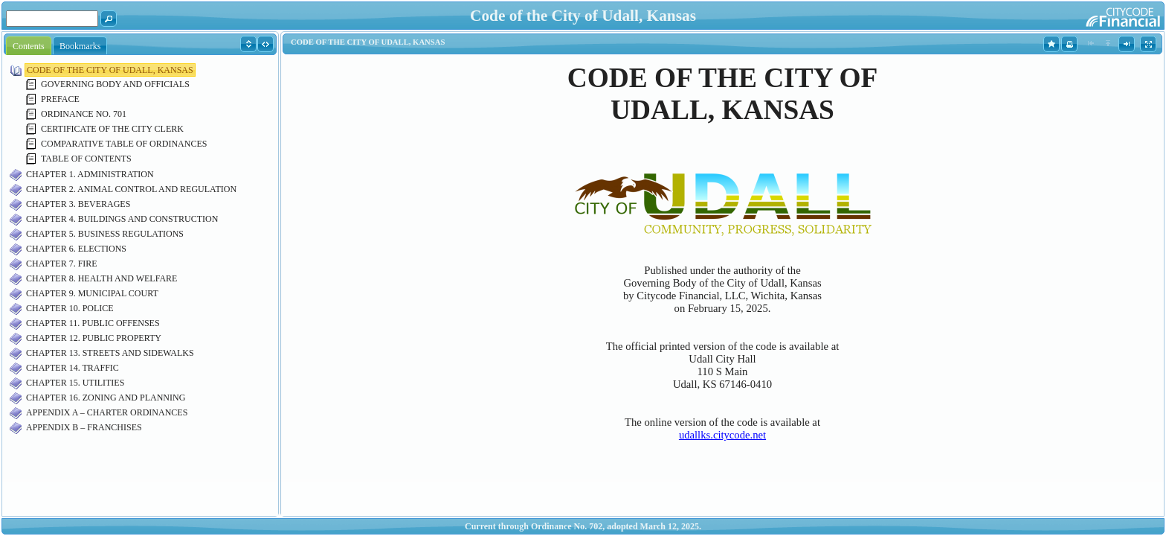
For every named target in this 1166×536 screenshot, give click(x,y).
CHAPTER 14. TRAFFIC (72, 368)
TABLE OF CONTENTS (86, 158)
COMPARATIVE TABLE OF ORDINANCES (124, 143)
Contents (29, 46)
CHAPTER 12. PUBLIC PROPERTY (93, 338)
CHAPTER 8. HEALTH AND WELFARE (101, 278)
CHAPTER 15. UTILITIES (75, 382)
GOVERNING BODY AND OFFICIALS (115, 84)
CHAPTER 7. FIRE (61, 263)
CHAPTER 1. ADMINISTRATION (90, 174)
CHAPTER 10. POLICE (70, 308)
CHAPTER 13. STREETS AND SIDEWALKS (110, 353)
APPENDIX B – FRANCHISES (84, 427)
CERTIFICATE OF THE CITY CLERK (112, 129)
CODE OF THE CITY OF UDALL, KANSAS (110, 70)
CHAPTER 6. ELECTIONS (76, 248)
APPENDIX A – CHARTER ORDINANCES (106, 412)
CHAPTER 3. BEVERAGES (78, 204)
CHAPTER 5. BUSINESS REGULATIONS (105, 234)
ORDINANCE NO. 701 (83, 114)
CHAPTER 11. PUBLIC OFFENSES (93, 323)
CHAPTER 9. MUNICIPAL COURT (92, 293)
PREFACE (60, 99)
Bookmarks (79, 46)
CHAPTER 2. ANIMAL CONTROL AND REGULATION (131, 189)
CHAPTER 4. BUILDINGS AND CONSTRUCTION (122, 219)
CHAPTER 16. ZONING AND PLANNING (105, 397)
